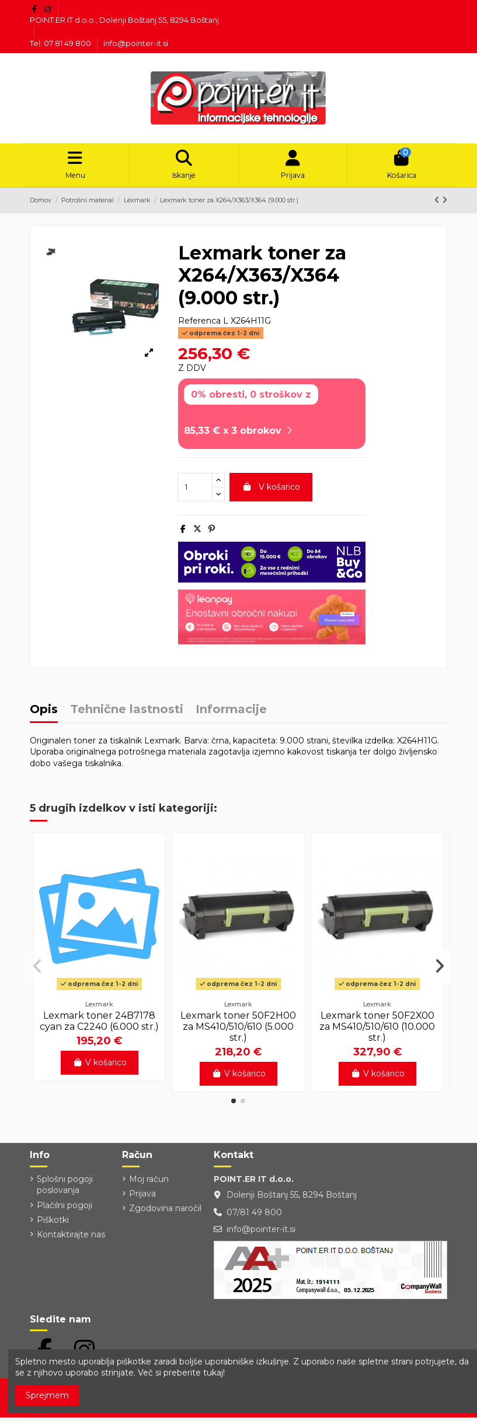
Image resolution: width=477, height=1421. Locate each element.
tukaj (213, 1372)
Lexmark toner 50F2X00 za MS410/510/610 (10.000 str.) (377, 1030)
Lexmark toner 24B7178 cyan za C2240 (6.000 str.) (99, 1024)
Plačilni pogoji (64, 1209)
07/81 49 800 (254, 1216)
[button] (233, 1105)
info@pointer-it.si (135, 43)
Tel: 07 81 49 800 (61, 43)
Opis (44, 714)
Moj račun (149, 1182)
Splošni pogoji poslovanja (65, 1188)
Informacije (231, 714)
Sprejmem (47, 1395)
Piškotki (53, 1223)
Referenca (199, 325)
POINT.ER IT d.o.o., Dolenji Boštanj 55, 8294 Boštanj (124, 19)
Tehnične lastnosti (126, 714)
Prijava (142, 1197)
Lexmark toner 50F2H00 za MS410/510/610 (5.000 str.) (238, 1030)
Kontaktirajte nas (71, 1238)
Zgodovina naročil (165, 1212)
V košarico (271, 491)
